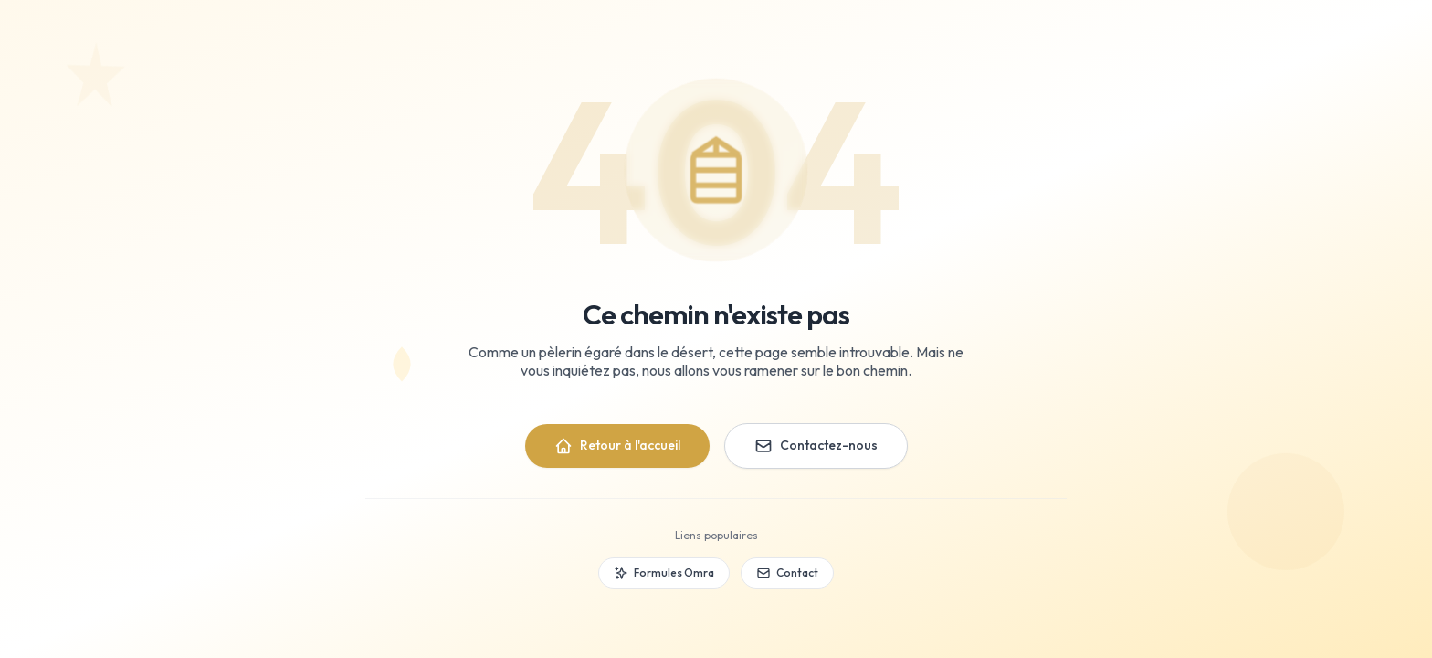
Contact (787, 573)
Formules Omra (664, 573)
